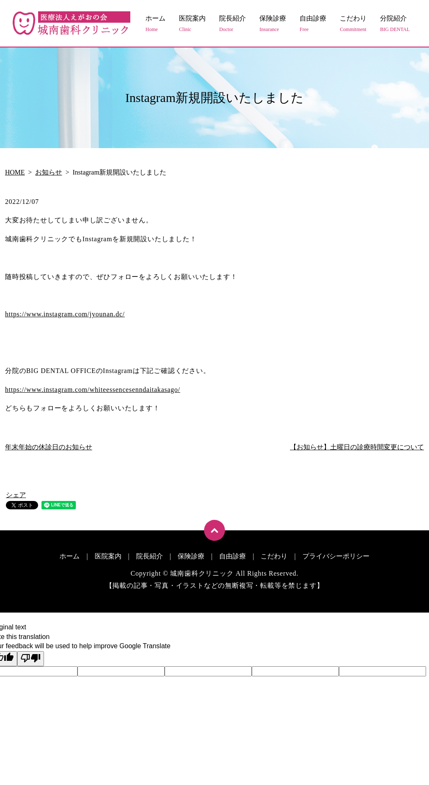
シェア (16, 494)
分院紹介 (395, 24)
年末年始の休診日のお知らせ (48, 447)
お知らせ (48, 172)
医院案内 (192, 24)
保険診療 (272, 24)
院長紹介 (232, 24)
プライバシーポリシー (336, 556)
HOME (15, 172)
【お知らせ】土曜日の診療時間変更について (357, 447)
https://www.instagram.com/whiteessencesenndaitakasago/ (92, 389)
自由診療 (313, 24)
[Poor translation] (30, 658)
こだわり (353, 24)
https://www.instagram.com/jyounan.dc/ (65, 314)
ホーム (155, 24)
